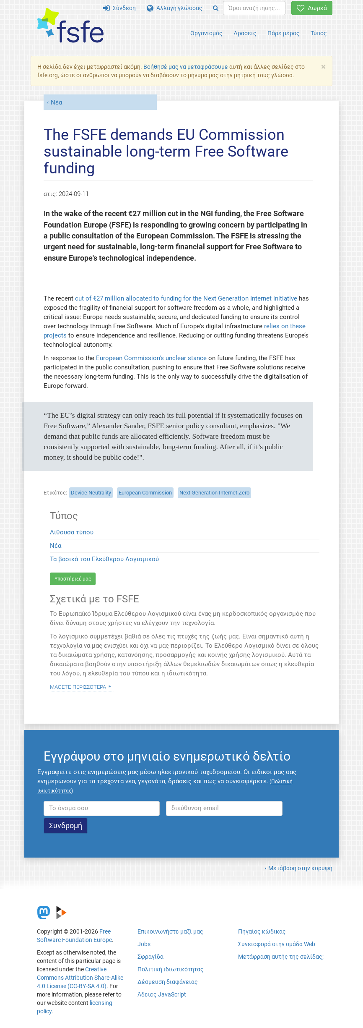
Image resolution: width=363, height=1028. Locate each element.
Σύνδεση (119, 8)
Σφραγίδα (150, 956)
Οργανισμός (206, 33)
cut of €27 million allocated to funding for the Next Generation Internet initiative (186, 298)
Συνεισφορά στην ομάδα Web (276, 944)
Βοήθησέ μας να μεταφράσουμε (185, 66)
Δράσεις (245, 33)
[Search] (215, 8)
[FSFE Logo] (70, 26)
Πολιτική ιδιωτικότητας (170, 969)
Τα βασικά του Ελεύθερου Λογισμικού (104, 559)
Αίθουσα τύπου (71, 532)
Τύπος (319, 33)
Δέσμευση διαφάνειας (167, 981)
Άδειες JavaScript (161, 994)
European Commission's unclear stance (151, 358)
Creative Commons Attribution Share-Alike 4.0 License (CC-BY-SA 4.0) (80, 977)
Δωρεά (312, 8)
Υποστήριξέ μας (72, 579)
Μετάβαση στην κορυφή (300, 868)
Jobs (143, 944)
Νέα (56, 102)
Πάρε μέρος (283, 33)
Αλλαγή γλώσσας (174, 8)
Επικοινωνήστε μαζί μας (170, 931)
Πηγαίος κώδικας (262, 931)
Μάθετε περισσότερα (78, 686)
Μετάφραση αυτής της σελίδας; (281, 956)
